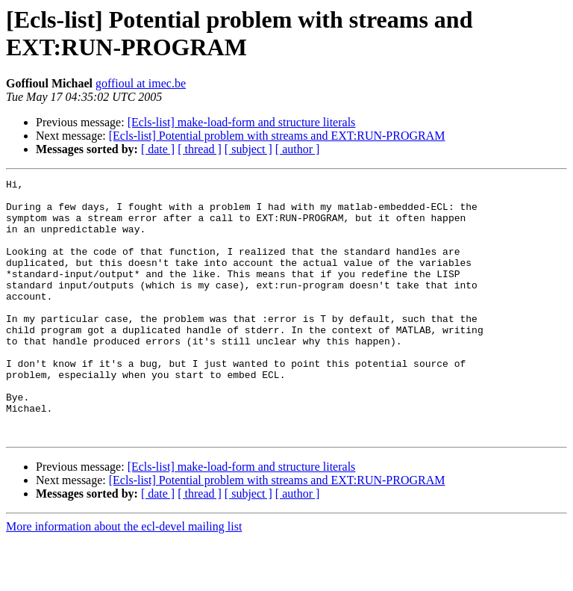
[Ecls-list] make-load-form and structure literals (242, 122)
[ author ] (297, 149)
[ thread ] (200, 149)
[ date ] (158, 149)
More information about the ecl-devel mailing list (124, 578)
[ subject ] (248, 149)
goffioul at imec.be (141, 83)
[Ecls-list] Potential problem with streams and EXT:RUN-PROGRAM (277, 135)
